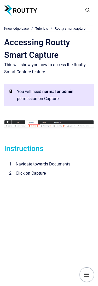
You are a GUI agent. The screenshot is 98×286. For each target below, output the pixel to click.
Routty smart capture (70, 28)
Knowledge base (16, 28)
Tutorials (41, 28)
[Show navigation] (87, 275)
